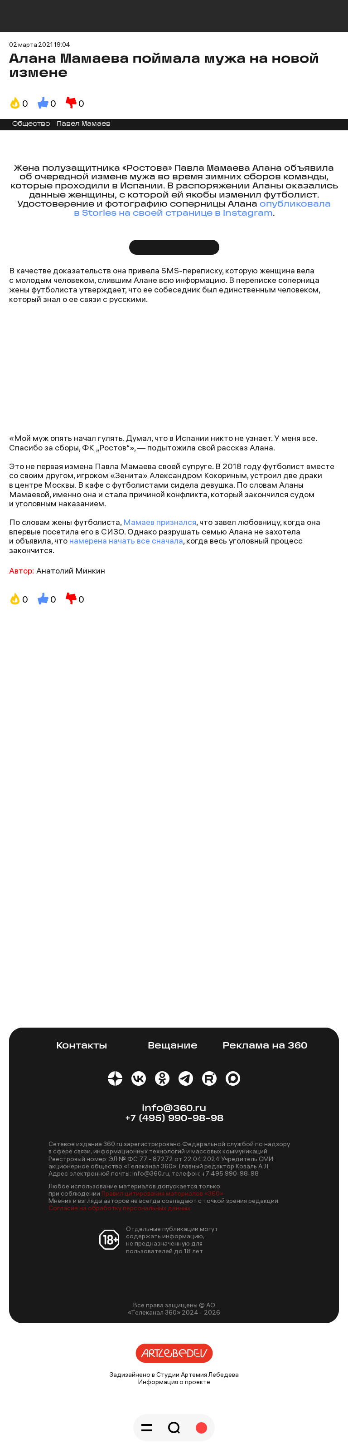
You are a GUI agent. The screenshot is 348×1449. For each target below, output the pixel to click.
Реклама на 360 (264, 1046)
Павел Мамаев (84, 124)
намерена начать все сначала (126, 540)
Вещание (173, 1046)
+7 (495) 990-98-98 (174, 1118)
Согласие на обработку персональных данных (119, 1208)
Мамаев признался (158, 522)
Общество (31, 124)
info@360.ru (174, 1108)
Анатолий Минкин (70, 570)
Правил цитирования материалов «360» (162, 1193)
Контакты (81, 1046)
